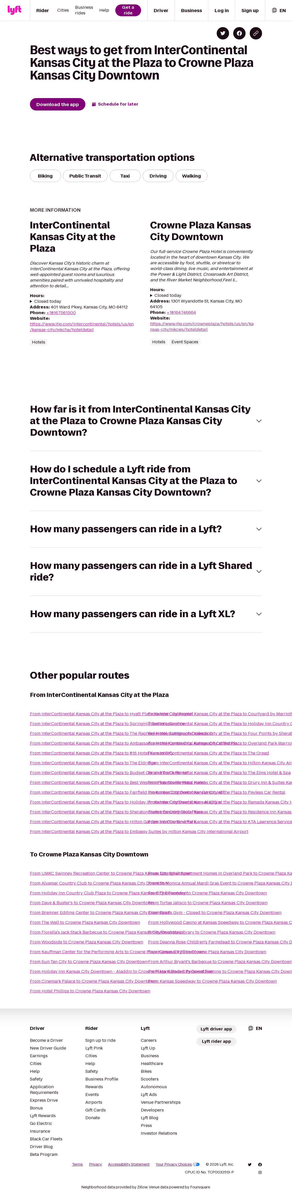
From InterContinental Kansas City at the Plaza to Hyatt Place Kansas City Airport (111, 714)
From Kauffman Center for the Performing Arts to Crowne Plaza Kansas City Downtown (117, 952)
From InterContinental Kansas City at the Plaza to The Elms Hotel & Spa (219, 773)
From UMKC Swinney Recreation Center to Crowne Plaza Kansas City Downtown (110, 873)
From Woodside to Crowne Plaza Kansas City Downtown (86, 942)
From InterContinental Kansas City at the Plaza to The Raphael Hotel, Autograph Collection (121, 733)
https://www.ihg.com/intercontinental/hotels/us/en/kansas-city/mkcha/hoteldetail (82, 327)
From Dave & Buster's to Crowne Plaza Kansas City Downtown (92, 903)
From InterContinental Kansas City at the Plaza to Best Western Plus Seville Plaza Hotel (117, 782)
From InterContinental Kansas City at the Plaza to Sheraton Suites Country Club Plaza (116, 812)
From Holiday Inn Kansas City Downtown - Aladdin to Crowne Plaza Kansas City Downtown (121, 971)
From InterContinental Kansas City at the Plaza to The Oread (208, 753)
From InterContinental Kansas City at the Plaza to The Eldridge (93, 763)
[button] (146, 420)
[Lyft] (14, 10)
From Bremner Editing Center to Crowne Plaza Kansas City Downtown (100, 913)
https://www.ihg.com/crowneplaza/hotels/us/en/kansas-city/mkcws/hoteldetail (202, 326)
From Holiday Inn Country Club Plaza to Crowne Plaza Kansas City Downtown (108, 893)
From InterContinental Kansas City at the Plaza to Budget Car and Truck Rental (109, 773)
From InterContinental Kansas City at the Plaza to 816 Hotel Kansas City (101, 753)
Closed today (47, 301)
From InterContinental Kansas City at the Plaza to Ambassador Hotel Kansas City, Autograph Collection (133, 743)
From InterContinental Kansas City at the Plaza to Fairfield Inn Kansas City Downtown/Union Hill (127, 792)
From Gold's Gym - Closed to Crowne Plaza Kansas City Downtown (214, 913)
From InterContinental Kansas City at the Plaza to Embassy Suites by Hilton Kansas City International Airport (139, 832)
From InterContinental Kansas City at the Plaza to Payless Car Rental (216, 792)
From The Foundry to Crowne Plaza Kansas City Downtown (207, 893)
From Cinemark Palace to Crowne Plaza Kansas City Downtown (93, 981)
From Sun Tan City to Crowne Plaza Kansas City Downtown (89, 962)
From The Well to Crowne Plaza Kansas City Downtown (85, 922)
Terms (77, 1164)
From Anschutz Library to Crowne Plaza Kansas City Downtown (211, 932)
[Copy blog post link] (256, 33)
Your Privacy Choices (178, 1164)
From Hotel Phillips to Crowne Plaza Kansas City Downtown (90, 991)
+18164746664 (181, 312)
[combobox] (278, 10)
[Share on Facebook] (239, 33)
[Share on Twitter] (223, 33)
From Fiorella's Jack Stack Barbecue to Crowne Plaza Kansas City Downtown (106, 932)
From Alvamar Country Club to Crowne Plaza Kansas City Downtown (99, 883)
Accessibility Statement (129, 1164)
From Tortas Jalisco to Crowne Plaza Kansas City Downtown (207, 903)
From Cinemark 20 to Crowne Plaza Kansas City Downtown (207, 952)
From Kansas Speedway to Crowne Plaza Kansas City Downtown (212, 981)
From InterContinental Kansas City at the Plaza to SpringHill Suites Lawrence (107, 724)
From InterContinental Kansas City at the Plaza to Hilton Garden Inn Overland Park (113, 822)
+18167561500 (61, 313)
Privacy (95, 1164)
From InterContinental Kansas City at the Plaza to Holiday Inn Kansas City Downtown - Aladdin (125, 802)
